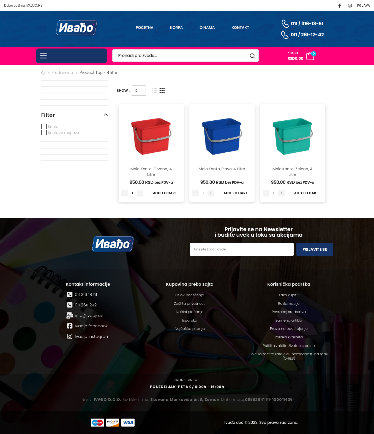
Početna (144, 27)
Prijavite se (314, 249)
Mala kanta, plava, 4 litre (222, 169)
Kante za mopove (63, 132)
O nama (207, 27)
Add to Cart (165, 193)
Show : (123, 90)
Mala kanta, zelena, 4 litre (292, 171)
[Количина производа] (132, 193)
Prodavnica (62, 72)
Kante (53, 126)
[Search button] (253, 55)
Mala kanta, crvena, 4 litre (151, 171)
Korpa (176, 27)
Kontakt (240, 27)
